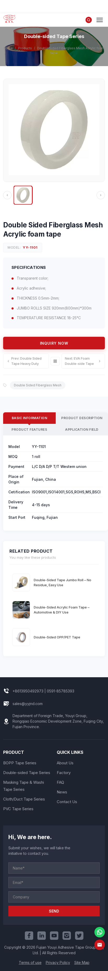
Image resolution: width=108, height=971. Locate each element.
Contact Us (67, 801)
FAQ (60, 782)
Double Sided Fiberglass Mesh (37, 385)
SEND (54, 911)
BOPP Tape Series (19, 762)
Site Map (81, 962)
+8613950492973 (28, 691)
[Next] (100, 195)
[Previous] (7, 195)
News (62, 791)
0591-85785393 (60, 691)
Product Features (29, 429)
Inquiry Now (54, 343)
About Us (65, 762)
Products (25, 48)
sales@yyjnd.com (28, 703)
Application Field (82, 429)
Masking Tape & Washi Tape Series (23, 786)
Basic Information (29, 418)
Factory (64, 772)
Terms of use (30, 962)
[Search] (89, 20)
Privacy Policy (58, 962)
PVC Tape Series (18, 808)
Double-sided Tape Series (26, 772)
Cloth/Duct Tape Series (24, 799)
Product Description (82, 418)
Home (8, 48)
